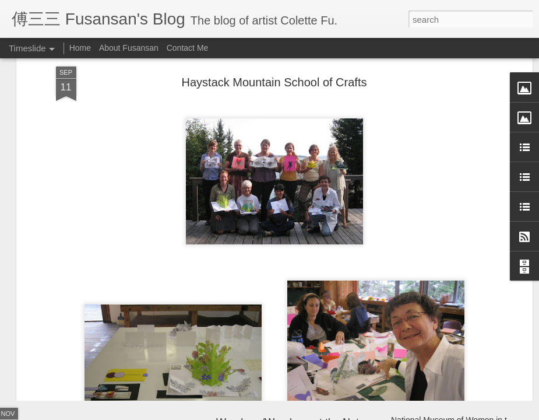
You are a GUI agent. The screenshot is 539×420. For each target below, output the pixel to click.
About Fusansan (128, 47)
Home (80, 47)
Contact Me (188, 47)
